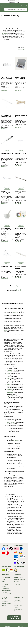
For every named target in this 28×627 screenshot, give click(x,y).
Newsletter (20, 625)
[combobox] (15, 9)
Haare (3, 583)
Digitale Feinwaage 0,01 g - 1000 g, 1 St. (20, 77)
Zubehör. (18, 31)
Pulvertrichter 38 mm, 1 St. (7, 267)
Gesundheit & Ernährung (19, 579)
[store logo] (6, 5)
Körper (3, 581)
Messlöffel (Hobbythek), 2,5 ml (6, 192)
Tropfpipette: (10, 367)
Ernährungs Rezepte (6, 590)
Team (15, 603)
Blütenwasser (16, 440)
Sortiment (6, 330)
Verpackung (15, 312)
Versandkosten (4, 90)
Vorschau (7, 112)
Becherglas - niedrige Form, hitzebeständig (6, 77)
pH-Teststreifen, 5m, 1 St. (21, 229)
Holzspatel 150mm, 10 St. (21, 116)
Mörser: (8, 373)
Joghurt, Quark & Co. (6, 592)
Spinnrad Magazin (18, 609)
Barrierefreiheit (17, 602)
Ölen (13, 459)
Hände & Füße (5, 584)
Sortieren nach (20, 47)
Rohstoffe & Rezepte (19, 577)
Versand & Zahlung (6, 603)
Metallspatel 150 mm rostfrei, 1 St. (20, 192)
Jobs (15, 611)
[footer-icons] (3, 549)
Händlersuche (17, 600)
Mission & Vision (18, 605)
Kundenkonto (5, 601)
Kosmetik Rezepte (6, 577)
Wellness (4, 586)
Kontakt (7, 625)
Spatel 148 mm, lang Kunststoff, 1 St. (20, 267)
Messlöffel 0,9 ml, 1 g (20, 153)
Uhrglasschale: (10, 396)
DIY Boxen (16, 581)
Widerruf (4, 605)
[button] (12, 57)
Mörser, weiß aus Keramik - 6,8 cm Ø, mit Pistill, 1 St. (7, 230)
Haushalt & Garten (18, 584)
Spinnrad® (4, 33)
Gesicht (3, 579)
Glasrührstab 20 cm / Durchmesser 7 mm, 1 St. (7, 117)
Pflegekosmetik (17, 583)
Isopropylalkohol (10, 422)
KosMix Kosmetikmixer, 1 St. (7, 154)
